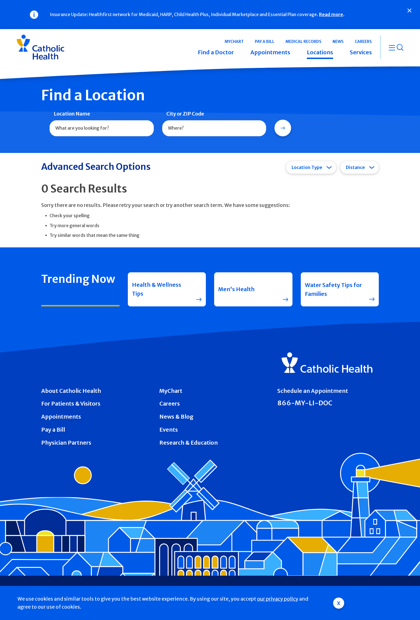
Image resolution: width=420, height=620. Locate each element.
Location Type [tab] (307, 167)
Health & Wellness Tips (156, 289)
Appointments (61, 416)
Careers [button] (363, 41)
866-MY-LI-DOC (304, 403)
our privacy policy (277, 599)
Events (168, 429)
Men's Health (236, 289)
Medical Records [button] (304, 41)
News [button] (338, 41)
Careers (169, 403)
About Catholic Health (71, 390)
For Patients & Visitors (70, 403)
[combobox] (102, 128)
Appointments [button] (270, 52)
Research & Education (188, 442)
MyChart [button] (234, 41)
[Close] (409, 10)
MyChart (170, 390)
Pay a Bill (53, 429)
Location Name (72, 114)
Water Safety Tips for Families (333, 289)
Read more (331, 14)
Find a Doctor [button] (216, 52)
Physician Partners (66, 442)
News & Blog (176, 416)
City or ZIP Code (185, 114)
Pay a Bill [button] (264, 41)
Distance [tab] (355, 167)
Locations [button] (320, 52)
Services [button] (361, 52)
